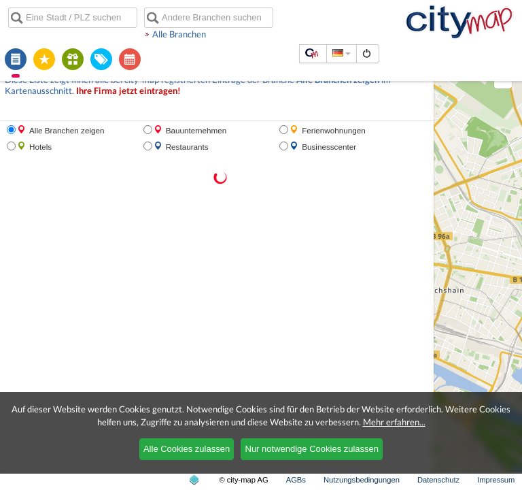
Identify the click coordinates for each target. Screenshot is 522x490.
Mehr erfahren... (394, 421)
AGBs (296, 480)
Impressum (496, 480)
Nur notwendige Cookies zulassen (312, 449)
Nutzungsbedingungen (362, 480)
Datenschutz (438, 480)
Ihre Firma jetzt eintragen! (128, 91)
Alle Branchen (179, 34)
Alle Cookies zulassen (186, 449)
